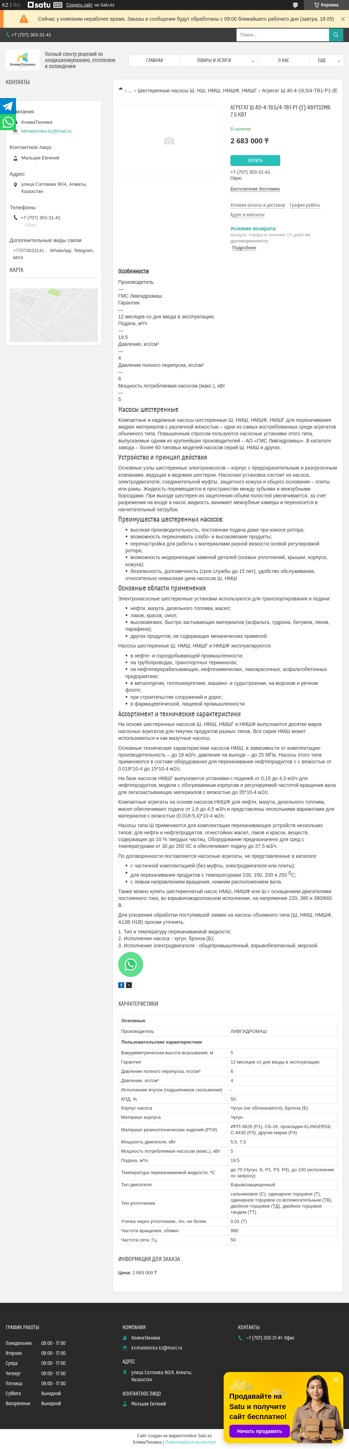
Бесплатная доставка (255, 188)
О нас (283, 60)
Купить (255, 161)
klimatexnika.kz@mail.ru (46, 131)
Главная (154, 60)
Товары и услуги (214, 60)
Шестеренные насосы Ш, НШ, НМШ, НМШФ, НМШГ (197, 90)
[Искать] (336, 35)
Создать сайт (79, 4)
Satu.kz (205, 1435)
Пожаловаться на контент (190, 1442)
